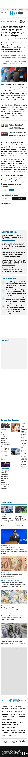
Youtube (17, 700)
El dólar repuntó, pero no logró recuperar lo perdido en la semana (13, 642)
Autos (21, 722)
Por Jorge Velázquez (3, 459)
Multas (3, 735)
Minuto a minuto (20, 514)
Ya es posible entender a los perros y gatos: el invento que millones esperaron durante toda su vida (24, 436)
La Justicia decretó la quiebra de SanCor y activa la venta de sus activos (24, 458)
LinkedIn (13, 700)
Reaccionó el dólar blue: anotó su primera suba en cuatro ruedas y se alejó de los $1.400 (13, 618)
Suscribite (19, 198)
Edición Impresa (6, 719)
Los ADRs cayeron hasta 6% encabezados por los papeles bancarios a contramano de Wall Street (16, 284)
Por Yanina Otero (23, 467)
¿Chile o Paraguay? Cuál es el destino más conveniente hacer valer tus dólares (13, 237)
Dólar (7, 17)
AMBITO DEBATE (22, 742)
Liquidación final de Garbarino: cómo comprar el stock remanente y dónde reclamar (17, 134)
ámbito (3, 21)
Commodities (17, 343)
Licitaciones (13, 735)
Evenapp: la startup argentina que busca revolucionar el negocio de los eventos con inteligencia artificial (5, 479)
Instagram (9, 700)
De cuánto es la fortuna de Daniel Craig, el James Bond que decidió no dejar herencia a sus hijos (14, 57)
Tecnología (18, 725)
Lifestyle (22, 714)
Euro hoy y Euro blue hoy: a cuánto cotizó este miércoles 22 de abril (13, 609)
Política (23, 709)
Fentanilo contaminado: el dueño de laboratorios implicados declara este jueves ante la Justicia (14, 262)
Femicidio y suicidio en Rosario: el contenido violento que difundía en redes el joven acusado (13, 254)
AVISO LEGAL (5, 733)
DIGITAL (6, 741)
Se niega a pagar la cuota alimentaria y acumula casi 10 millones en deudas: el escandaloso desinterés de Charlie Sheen (17, 127)
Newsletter (23, 700)
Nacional (4, 717)
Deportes (22, 717)
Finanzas (14, 709)
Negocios (4, 714)
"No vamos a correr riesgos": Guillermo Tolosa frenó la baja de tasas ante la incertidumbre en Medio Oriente (14, 550)
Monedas (3, 343)
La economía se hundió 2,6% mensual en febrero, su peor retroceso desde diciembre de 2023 (15, 300)
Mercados (18, 711)
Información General (8, 722)
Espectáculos (6, 725)
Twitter (2, 700)
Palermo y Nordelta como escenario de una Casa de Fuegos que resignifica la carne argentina (13, 269)
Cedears (24, 343)
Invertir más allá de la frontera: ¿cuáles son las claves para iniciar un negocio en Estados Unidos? (14, 63)
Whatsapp (21, 700)
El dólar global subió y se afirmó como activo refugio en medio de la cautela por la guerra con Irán (13, 584)
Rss (2, 727)
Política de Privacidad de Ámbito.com (13, 730)
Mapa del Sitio (11, 727)
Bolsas (10, 343)
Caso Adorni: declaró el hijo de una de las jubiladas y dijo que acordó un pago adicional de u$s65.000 (16, 292)
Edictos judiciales (18, 733)
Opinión (13, 714)
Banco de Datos (6, 711)
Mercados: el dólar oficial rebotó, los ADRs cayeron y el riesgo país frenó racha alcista (21, 521)
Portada (4, 706)
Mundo (13, 717)
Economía (16, 17)
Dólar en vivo (13, 9)
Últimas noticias (15, 706)
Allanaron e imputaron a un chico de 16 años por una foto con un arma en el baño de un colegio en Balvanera (13, 245)
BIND (16, 21)
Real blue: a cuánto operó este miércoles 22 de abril (11, 576)
